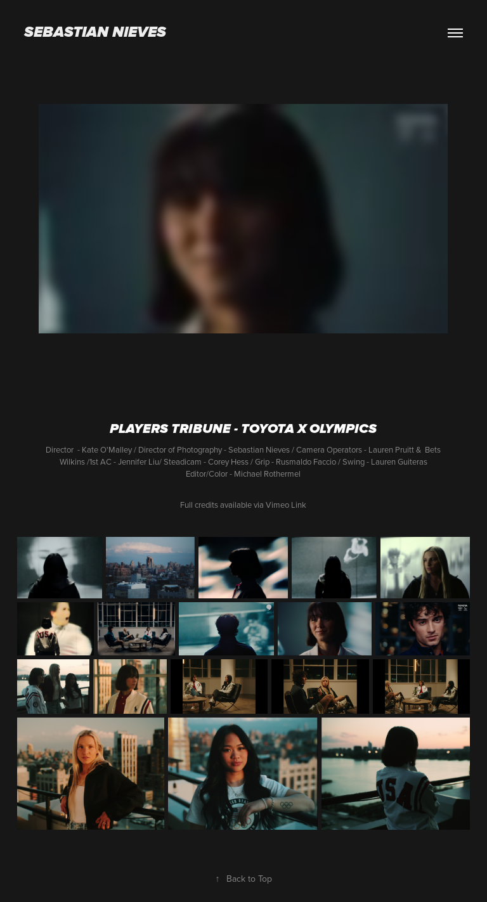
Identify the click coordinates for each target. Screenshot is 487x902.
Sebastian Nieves (95, 32)
